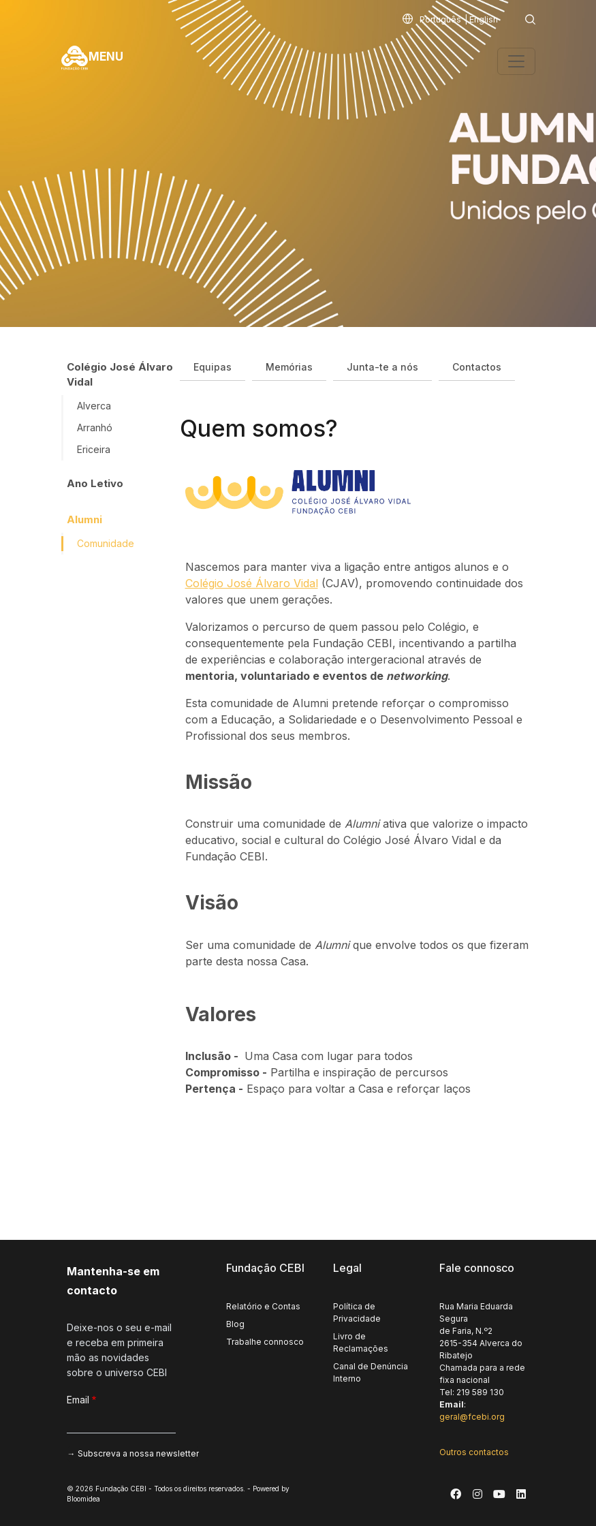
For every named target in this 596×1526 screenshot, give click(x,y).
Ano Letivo (95, 483)
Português (440, 19)
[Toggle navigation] (516, 61)
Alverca (94, 405)
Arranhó (94, 427)
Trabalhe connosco (265, 1342)
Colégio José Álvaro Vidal (251, 583)
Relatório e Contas (263, 1306)
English (483, 19)
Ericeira (93, 449)
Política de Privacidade (357, 1312)
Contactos (476, 367)
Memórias (289, 367)
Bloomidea (83, 1499)
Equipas (212, 367)
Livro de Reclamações (360, 1342)
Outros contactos (474, 1452)
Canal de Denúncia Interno (370, 1372)
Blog (235, 1324)
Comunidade (105, 543)
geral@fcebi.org (472, 1417)
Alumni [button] (84, 519)
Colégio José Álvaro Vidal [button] (120, 374)
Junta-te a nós (382, 367)
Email (78, 1399)
